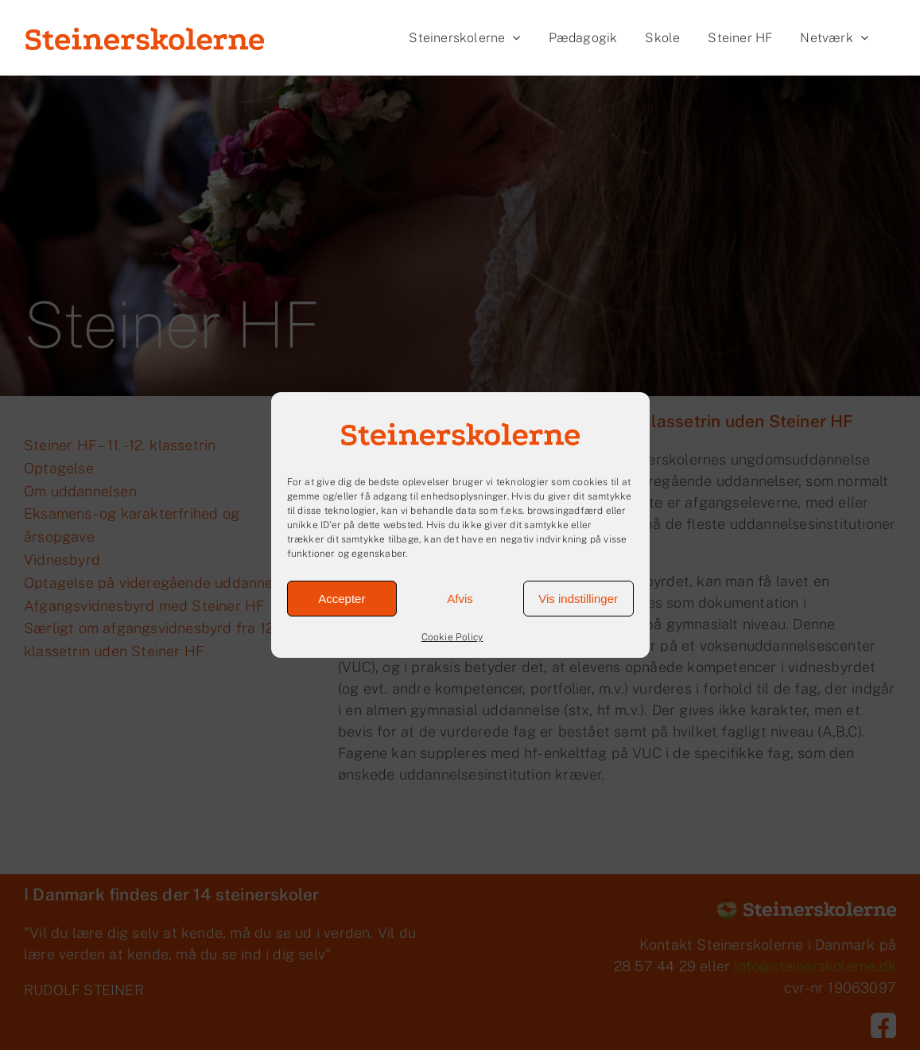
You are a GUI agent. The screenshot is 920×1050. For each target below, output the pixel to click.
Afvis (460, 598)
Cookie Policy (452, 637)
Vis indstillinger (578, 598)
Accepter (341, 598)
